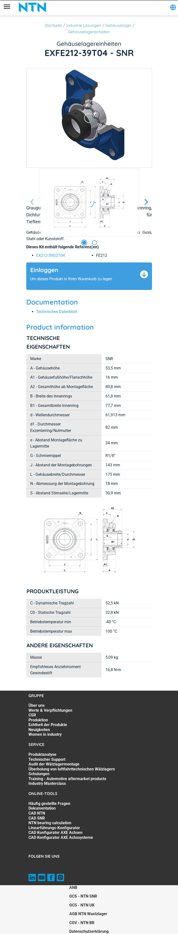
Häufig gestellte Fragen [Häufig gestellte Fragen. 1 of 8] (49, 803)
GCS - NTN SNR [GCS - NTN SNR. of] (83, 896)
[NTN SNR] (32, 7)
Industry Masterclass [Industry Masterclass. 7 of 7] (47, 783)
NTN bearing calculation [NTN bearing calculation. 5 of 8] (49, 823)
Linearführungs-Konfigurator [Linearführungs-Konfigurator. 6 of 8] (54, 827)
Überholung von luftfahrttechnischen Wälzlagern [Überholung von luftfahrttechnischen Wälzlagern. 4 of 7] (71, 769)
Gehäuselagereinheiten (89, 31)
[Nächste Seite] (146, 202)
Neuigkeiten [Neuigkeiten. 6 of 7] (39, 729)
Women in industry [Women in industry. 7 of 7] (45, 734)
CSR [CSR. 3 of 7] (32, 715)
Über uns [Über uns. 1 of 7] (36, 705)
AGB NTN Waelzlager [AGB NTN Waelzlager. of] (88, 913)
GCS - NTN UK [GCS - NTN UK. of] (82, 905)
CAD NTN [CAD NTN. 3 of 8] (36, 813)
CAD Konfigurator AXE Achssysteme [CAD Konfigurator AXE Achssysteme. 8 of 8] (60, 837)
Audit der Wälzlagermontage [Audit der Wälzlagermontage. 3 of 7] (53, 764)
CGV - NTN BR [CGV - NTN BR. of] (81, 922)
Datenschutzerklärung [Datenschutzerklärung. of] (89, 931)
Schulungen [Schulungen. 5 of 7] (39, 773)
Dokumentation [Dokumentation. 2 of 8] (42, 808)
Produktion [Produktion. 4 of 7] (38, 720)
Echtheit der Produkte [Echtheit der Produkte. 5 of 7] (47, 724)
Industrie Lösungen (83, 25)
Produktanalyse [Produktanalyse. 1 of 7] (42, 754)
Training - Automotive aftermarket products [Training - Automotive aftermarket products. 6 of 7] (67, 778)
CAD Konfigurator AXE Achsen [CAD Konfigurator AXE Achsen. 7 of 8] (55, 832)
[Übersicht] (7, 7)
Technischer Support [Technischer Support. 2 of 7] (46, 759)
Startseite (53, 25)
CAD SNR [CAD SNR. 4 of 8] (36, 818)
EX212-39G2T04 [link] (50, 255)
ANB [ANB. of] (73, 887)
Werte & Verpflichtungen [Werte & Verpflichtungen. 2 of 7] (50, 710)
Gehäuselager (118, 25)
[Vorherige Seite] (32, 202)
